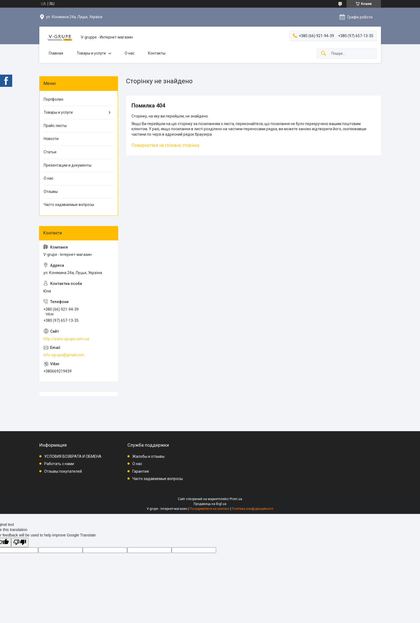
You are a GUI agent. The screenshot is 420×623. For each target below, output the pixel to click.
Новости (51, 138)
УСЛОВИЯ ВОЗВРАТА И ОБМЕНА (72, 456)
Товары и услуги (91, 53)
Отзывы (51, 191)
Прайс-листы (55, 125)
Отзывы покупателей (63, 471)
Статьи (50, 152)
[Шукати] (323, 53)
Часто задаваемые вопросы (69, 204)
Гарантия (140, 471)
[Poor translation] (19, 542)
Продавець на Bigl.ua (210, 504)
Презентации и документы (67, 165)
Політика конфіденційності (252, 509)
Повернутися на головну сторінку (166, 145)
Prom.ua (236, 499)
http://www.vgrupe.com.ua (66, 339)
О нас (129, 53)
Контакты (156, 53)
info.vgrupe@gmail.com (63, 355)
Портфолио (53, 99)
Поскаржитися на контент (209, 509)
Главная (56, 53)
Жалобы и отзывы (148, 456)
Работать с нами (59, 464)
